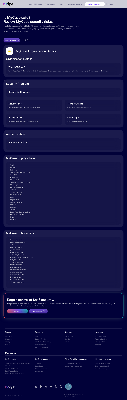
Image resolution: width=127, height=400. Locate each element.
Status (7, 344)
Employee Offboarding (102, 366)
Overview (8, 336)
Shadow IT (38, 363)
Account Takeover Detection (15, 374)
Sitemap (98, 344)
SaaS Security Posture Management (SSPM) (17, 364)
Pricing (7, 342)
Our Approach (70, 336)
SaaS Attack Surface (12, 371)
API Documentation (41, 347)
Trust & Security (100, 336)
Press (67, 342)
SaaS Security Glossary (43, 342)
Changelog (9, 339)
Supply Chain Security (72, 363)
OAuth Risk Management (73, 366)
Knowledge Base (40, 344)
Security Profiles (40, 339)
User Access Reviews (102, 363)
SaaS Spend (39, 366)
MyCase (27, 40)
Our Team (68, 339)
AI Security (39, 371)
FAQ (36, 336)
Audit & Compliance (12, 368)
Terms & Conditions (101, 339)
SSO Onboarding (101, 369)
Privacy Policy (100, 342)
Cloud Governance (41, 369)
